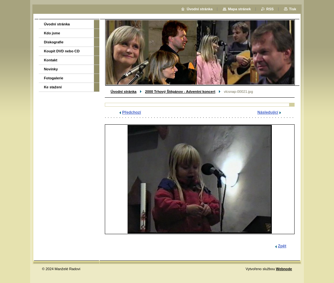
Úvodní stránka (124, 91)
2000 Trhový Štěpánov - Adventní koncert (180, 91)
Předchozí (131, 112)
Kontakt (50, 60)
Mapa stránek (239, 9)
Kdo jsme (52, 33)
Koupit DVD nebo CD (61, 51)
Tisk (292, 9)
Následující (267, 112)
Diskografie (53, 42)
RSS (270, 9)
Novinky (51, 69)
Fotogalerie (53, 78)
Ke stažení (53, 87)
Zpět (282, 246)
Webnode (284, 269)
